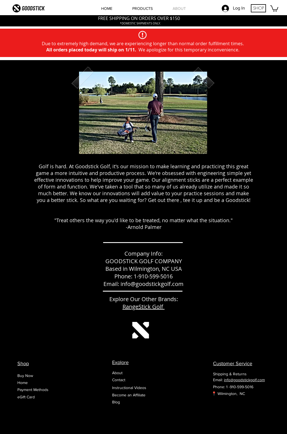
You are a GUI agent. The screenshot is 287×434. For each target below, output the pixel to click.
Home (22, 382)
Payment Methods (32, 389)
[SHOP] (258, 8)
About (117, 373)
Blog (116, 402)
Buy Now (25, 375)
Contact (118, 380)
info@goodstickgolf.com (152, 284)
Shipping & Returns (230, 374)
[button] (274, 8)
